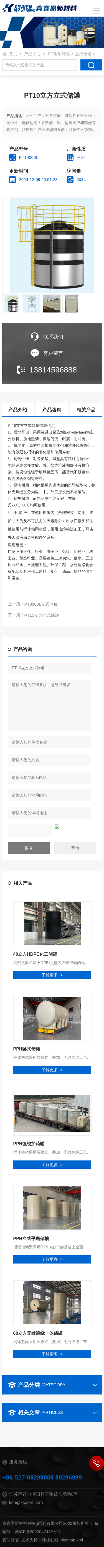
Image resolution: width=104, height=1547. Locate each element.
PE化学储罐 (59, 53)
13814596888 (53, 370)
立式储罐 (83, 53)
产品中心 (32, 53)
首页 (13, 53)
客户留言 (53, 353)
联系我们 (53, 337)
